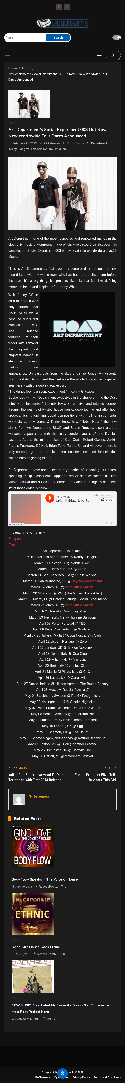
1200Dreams (42, 1077)
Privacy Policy (81, 1077)
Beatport (14, 539)
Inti (49, 1019)
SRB (81, 569)
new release (39, 149)
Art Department (97, 143)
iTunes (13, 545)
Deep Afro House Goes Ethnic (36, 947)
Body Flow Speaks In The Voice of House (45, 879)
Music (12, 122)
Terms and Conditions (107, 1077)
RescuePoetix (48, 886)
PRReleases (52, 143)
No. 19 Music (58, 149)
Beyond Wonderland (87, 581)
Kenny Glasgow (18, 149)
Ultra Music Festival (79, 587)
